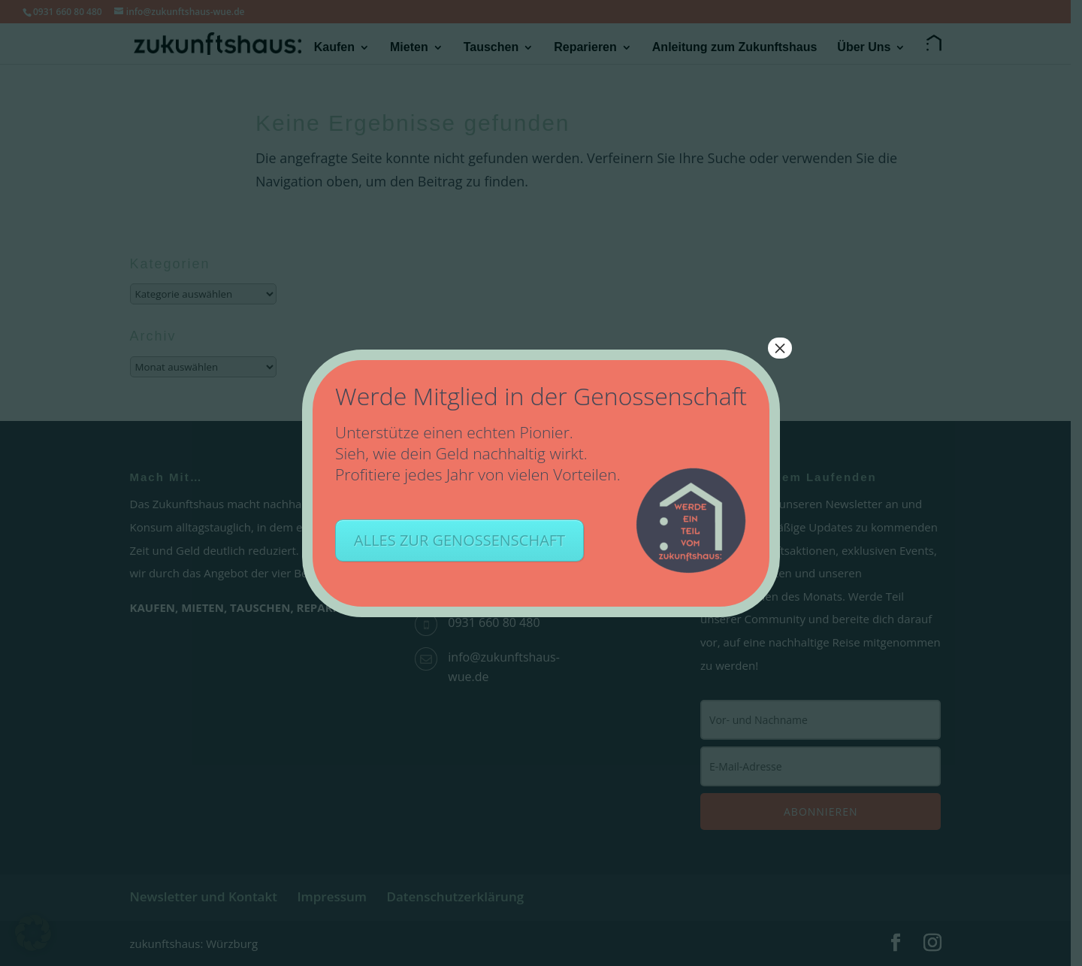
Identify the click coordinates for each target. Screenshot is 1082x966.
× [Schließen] (780, 348)
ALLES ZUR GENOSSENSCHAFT (459, 540)
